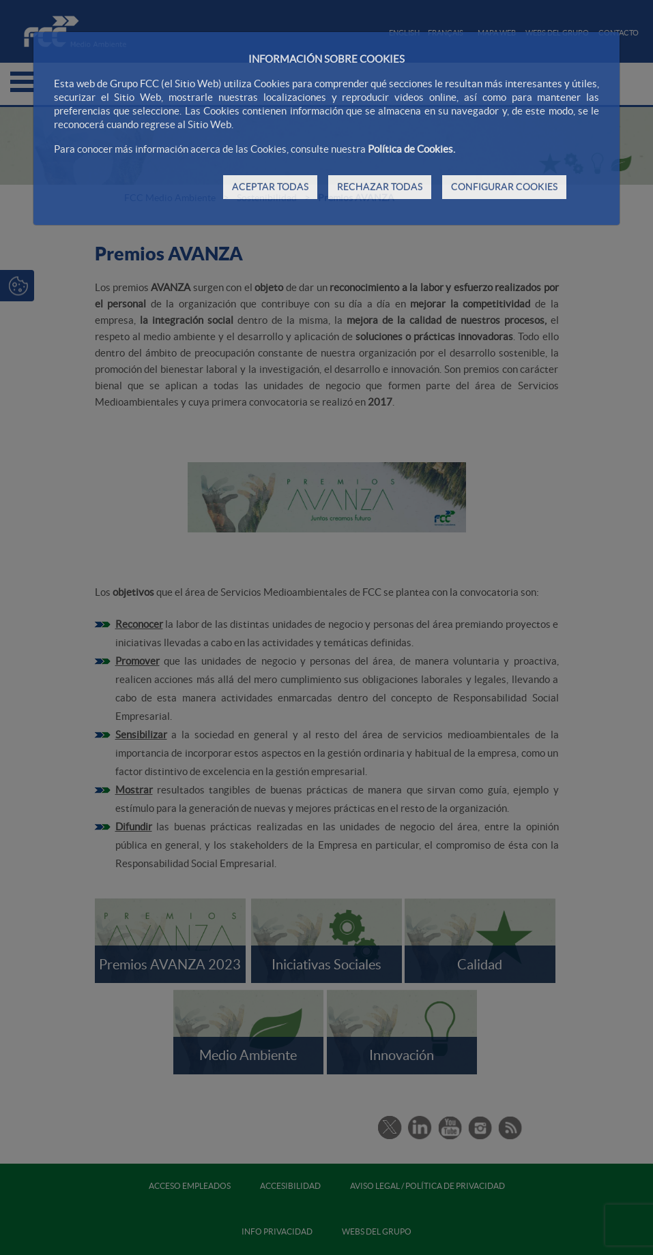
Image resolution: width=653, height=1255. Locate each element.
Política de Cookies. (411, 149)
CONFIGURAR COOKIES (504, 186)
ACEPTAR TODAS (270, 186)
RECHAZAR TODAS (379, 186)
